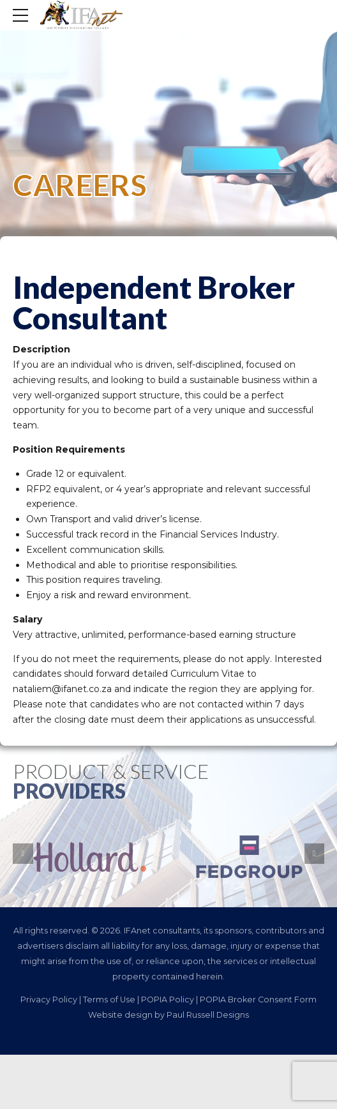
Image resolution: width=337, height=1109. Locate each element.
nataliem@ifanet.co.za (62, 689)
